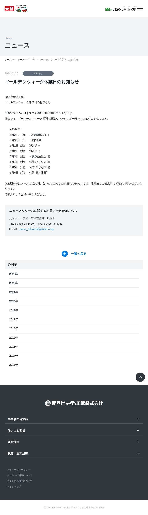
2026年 (13, 273)
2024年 (13, 292)
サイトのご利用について (19, 481)
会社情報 (13, 442)
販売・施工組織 (18, 453)
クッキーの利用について (19, 475)
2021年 (13, 319)
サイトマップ (14, 486)
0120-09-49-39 (124, 9)
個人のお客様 (16, 430)
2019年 (13, 337)
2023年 (13, 301)
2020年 (13, 328)
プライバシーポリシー (18, 469)
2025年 (13, 283)
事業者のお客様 (18, 419)
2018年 (13, 346)
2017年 (13, 355)
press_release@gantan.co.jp (37, 229)
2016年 (13, 364)
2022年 (13, 310)
